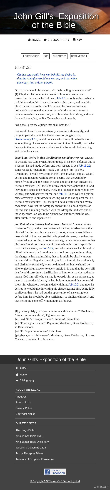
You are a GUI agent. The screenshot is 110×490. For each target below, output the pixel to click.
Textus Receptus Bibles (29, 453)
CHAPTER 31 (59, 56)
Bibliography (57, 39)
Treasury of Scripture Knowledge (35, 459)
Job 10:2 (73, 284)
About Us (21, 396)
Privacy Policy (24, 408)
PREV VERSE (30, 56)
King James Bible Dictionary (32, 441)
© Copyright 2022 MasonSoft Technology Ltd (55, 481)
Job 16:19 (64, 193)
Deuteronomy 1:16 (26, 139)
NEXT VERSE (79, 56)
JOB (46, 56)
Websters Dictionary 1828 (31, 447)
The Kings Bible (25, 430)
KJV (77, 39)
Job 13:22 (84, 165)
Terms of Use (23, 402)
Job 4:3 (61, 98)
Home (34, 39)
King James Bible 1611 (29, 436)
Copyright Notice (25, 413)
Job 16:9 (48, 248)
